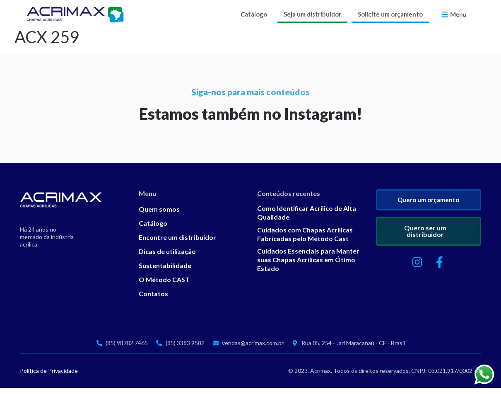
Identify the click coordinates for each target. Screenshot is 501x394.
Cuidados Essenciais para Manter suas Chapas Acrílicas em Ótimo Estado (308, 265)
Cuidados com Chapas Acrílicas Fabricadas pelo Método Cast (305, 240)
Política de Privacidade (49, 376)
